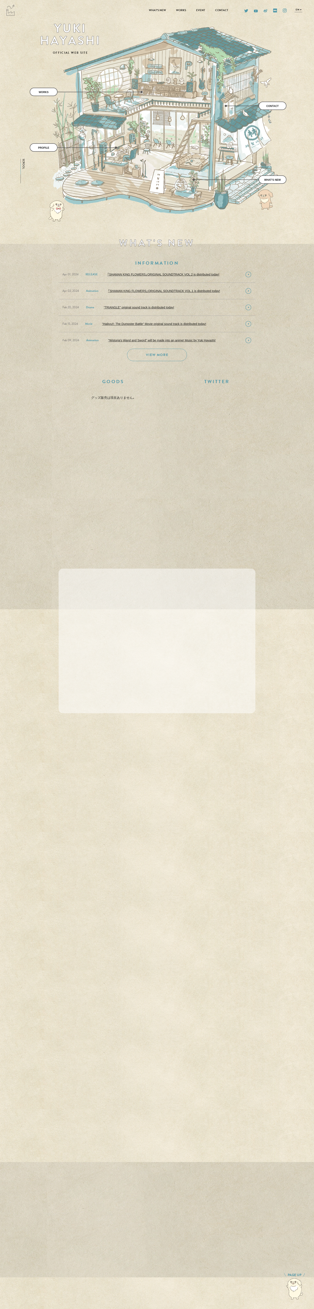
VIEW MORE (157, 354)
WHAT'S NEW (157, 10)
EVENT (200, 10)
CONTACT (221, 10)
